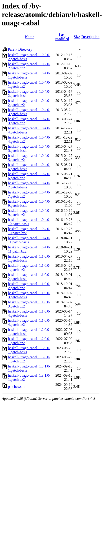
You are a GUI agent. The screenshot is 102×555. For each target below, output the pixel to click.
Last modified (62, 37)
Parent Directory (20, 49)
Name (29, 37)
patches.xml (17, 387)
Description (90, 37)
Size (77, 37)
